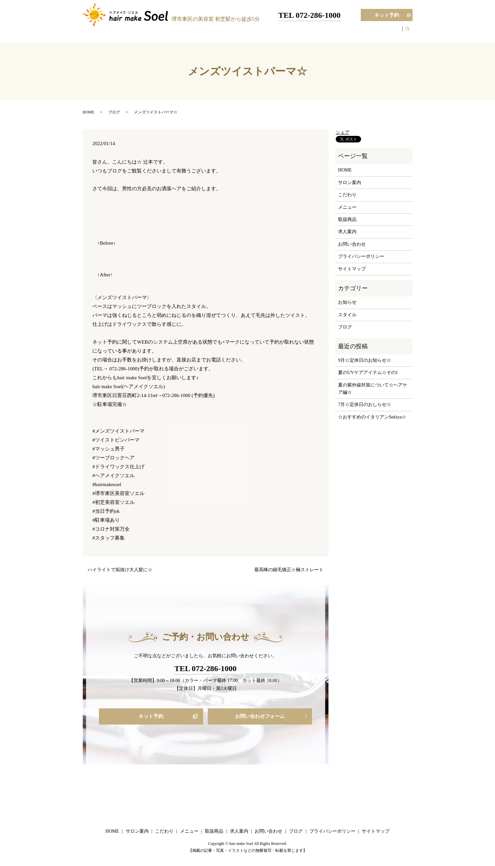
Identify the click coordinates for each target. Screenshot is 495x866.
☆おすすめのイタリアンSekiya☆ (372, 417)
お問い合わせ (385, 32)
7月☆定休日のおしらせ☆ (364, 404)
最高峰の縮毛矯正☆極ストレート (289, 569)
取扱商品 (310, 32)
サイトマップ (352, 268)
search (411, 32)
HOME (208, 32)
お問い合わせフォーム (259, 717)
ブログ (358, 32)
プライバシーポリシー (361, 256)
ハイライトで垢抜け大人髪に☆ (120, 569)
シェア (343, 132)
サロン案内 (233, 32)
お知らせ (347, 302)
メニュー (285, 32)
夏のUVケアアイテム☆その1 (368, 372)
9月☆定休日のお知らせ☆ (364, 360)
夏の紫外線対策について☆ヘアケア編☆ (372, 389)
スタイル (347, 314)
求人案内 (335, 32)
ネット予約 (379, 15)
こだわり (261, 32)
